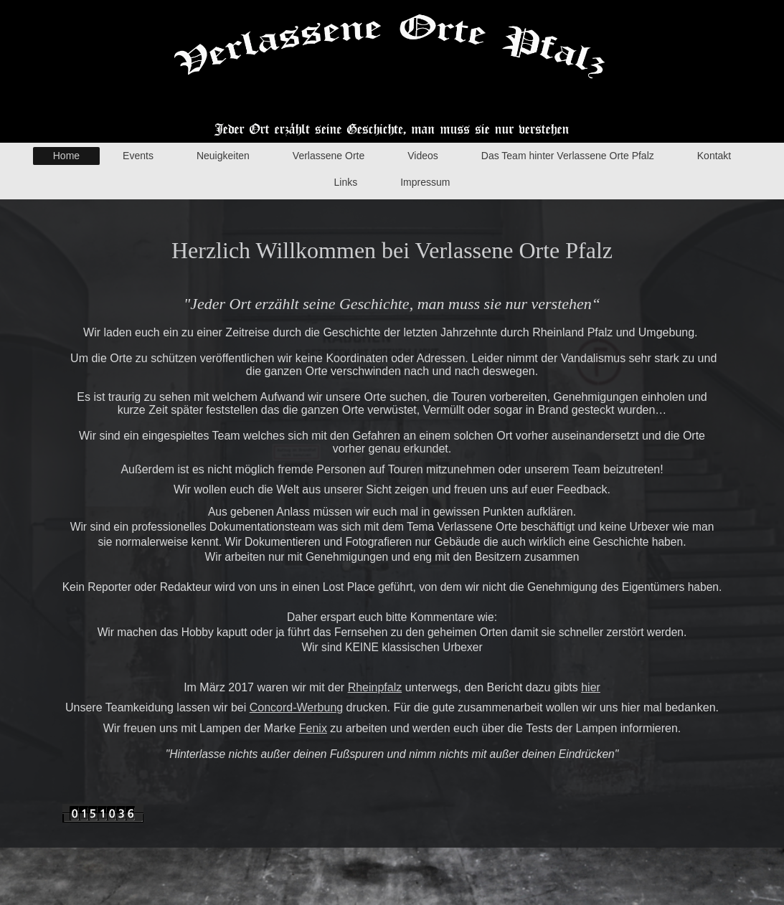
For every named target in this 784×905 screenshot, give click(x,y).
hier (590, 687)
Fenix (313, 728)
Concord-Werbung (296, 707)
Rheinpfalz (375, 687)
